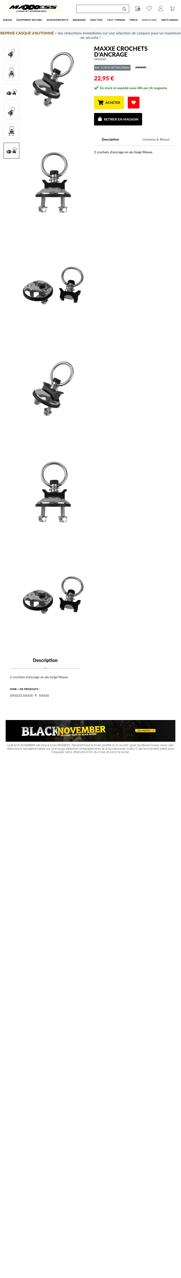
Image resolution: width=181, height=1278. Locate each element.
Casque (7, 19)
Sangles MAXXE (21, 695)
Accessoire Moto (57, 19)
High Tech (96, 19)
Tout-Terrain (116, 19)
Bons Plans (149, 19)
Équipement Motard (29, 19)
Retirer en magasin (118, 119)
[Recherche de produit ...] (98, 9)
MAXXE (44, 695)
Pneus (134, 19)
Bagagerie (79, 19)
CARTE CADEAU (169, 19)
